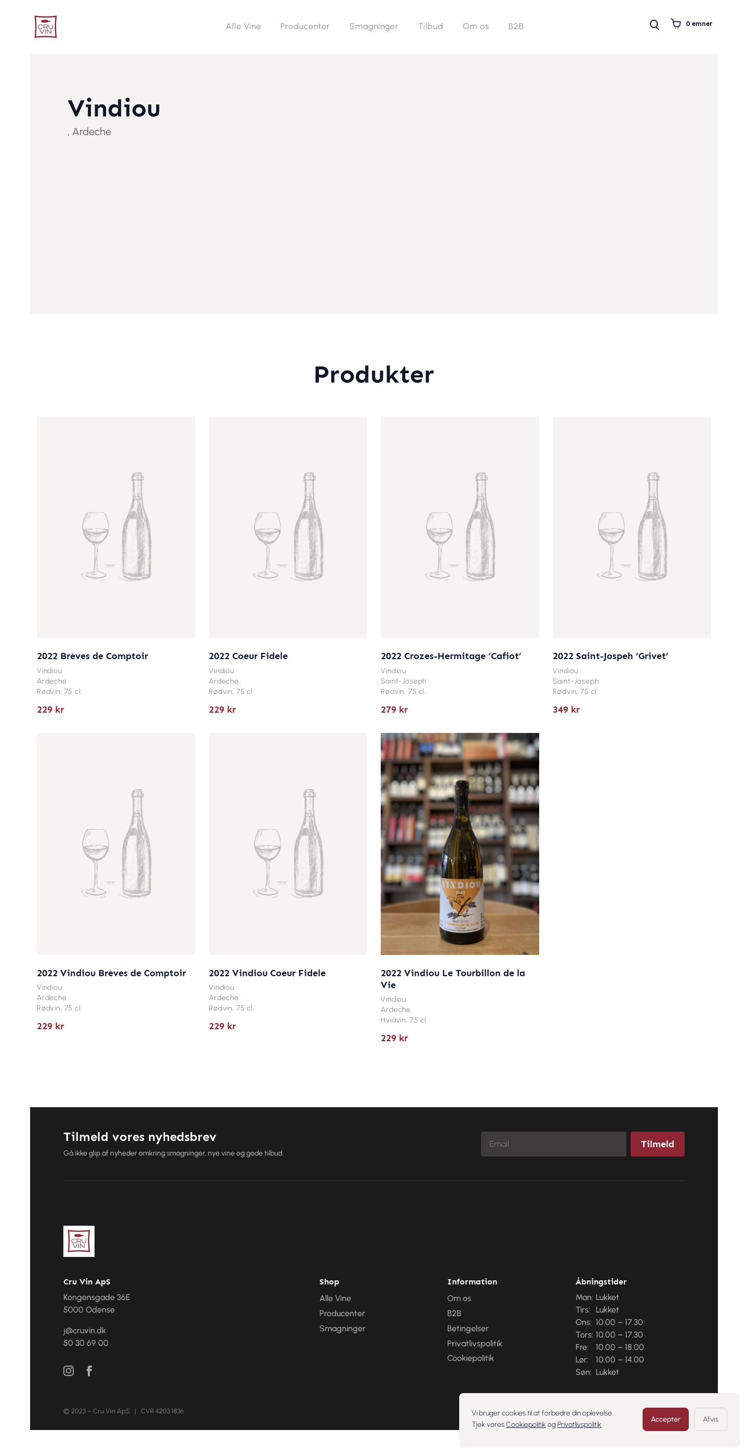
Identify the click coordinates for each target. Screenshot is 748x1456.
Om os (476, 27)
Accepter (665, 1419)
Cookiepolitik (526, 1424)
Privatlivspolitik (579, 1424)
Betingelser (468, 1328)
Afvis (710, 1419)
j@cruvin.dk (84, 1330)
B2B (516, 27)
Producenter (305, 27)
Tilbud (431, 27)
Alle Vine (243, 27)
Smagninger (374, 27)
